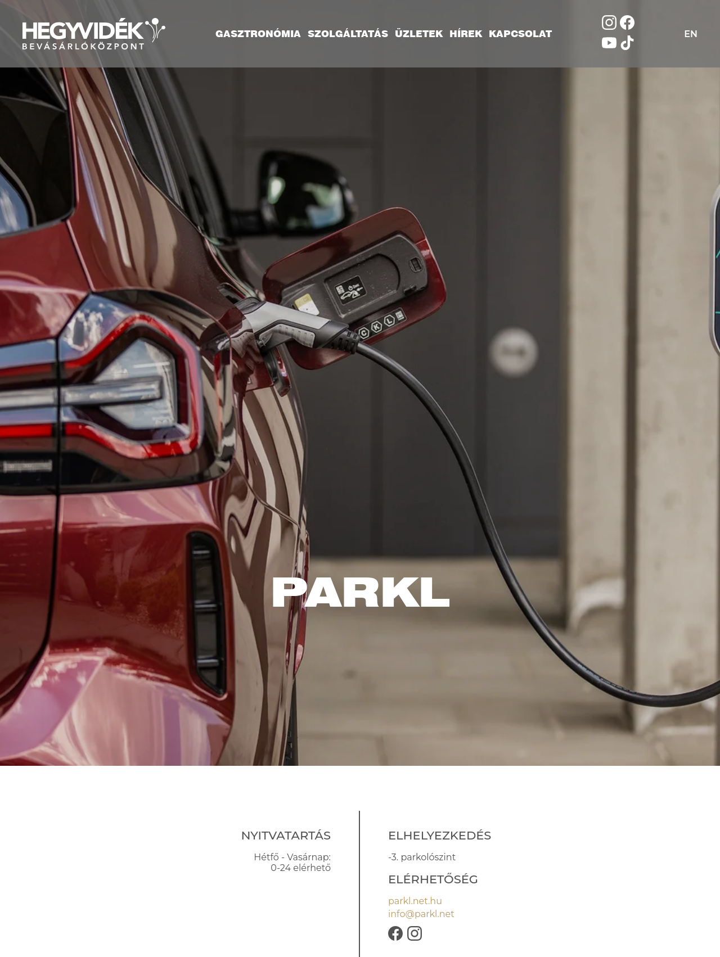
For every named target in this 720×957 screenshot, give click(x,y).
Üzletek (419, 33)
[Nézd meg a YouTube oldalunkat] (609, 47)
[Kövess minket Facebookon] (627, 26)
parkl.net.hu (415, 901)
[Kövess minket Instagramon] (609, 26)
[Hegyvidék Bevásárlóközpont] (93, 33)
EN (691, 34)
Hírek (465, 33)
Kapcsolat (520, 33)
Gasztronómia (258, 33)
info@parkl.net (421, 914)
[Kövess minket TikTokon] (627, 47)
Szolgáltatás (348, 33)
